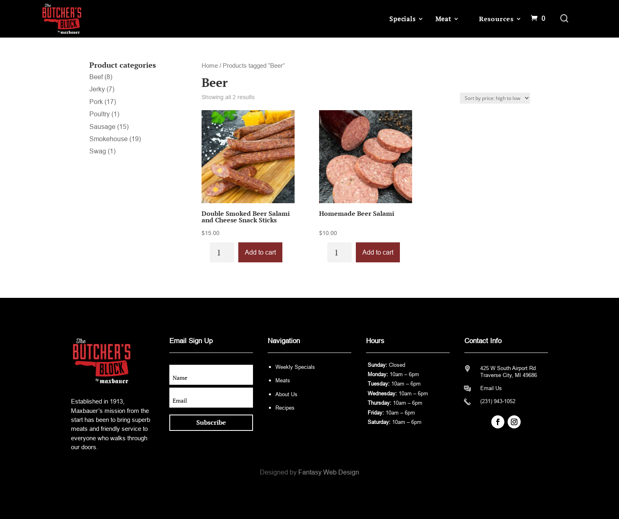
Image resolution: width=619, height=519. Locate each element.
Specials (402, 19)
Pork (96, 101)
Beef (96, 76)
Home (210, 65)
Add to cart (260, 252)
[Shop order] (495, 98)
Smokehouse (108, 138)
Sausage (102, 126)
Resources (496, 18)
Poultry (99, 114)
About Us (286, 394)
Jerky (97, 89)
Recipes (285, 408)
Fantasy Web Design (328, 472)
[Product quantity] (222, 252)
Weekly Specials (295, 367)
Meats (282, 380)
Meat (443, 19)
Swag (97, 151)
